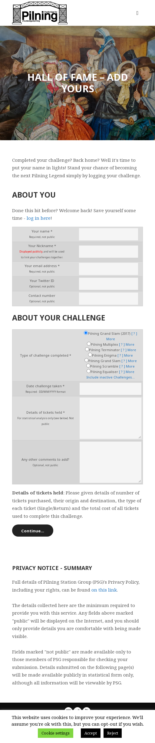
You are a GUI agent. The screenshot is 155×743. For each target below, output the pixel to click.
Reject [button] (112, 733)
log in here (39, 218)
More (110, 339)
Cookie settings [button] (55, 733)
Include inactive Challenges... (111, 377)
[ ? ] (134, 333)
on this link (104, 590)
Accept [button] (90, 733)
